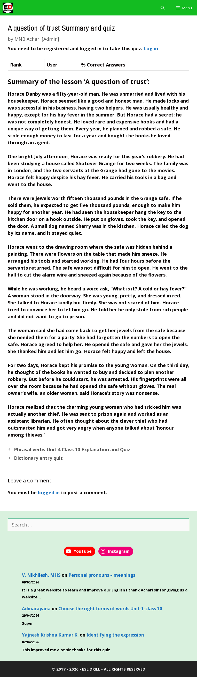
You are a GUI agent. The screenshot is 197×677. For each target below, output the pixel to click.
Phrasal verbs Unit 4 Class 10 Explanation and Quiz (72, 449)
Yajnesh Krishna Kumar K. (50, 635)
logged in (49, 492)
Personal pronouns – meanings (101, 575)
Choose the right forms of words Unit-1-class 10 (110, 609)
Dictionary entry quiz (38, 458)
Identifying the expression (115, 635)
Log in (151, 48)
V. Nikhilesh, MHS (41, 575)
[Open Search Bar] (162, 7)
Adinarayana (36, 609)
